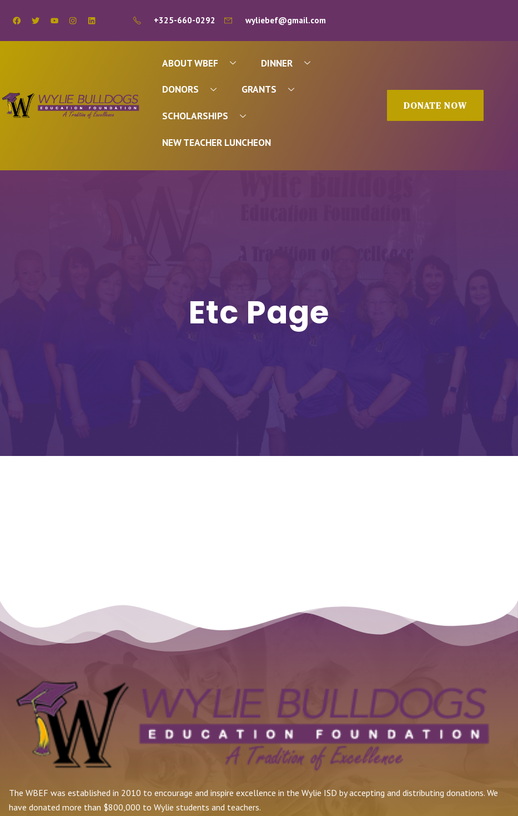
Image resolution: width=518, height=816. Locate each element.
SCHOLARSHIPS (208, 116)
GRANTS (272, 89)
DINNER (290, 63)
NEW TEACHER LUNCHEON (217, 142)
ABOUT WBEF (203, 63)
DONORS (193, 89)
